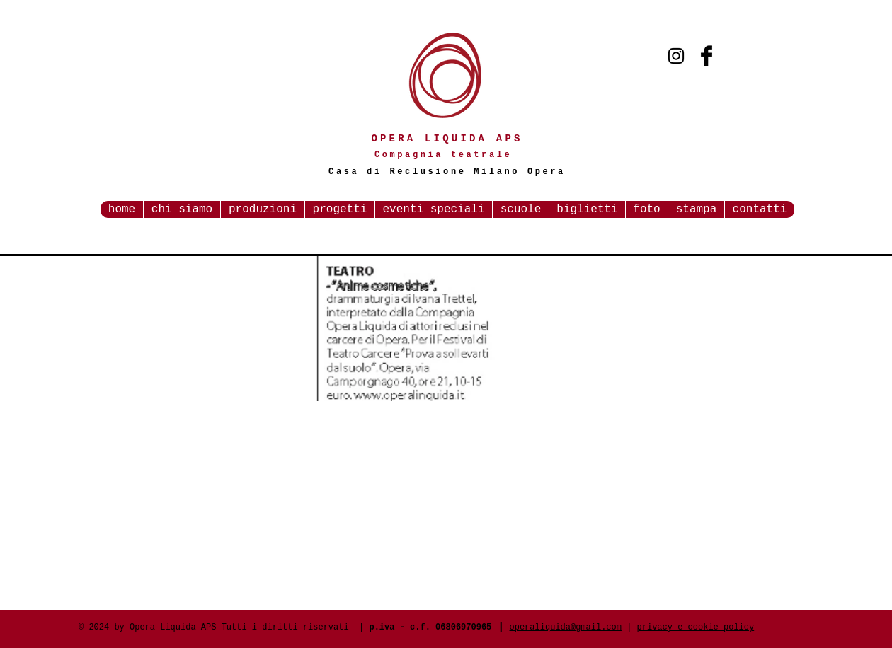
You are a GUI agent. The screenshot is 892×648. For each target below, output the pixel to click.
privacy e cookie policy (696, 627)
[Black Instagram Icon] (676, 55)
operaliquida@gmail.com (566, 627)
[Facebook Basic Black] (706, 55)
